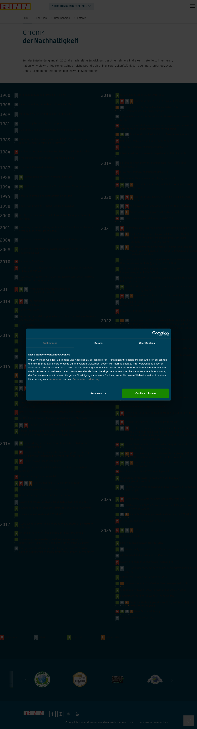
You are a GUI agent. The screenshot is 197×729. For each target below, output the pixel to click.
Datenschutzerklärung (86, 379)
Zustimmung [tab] (50, 343)
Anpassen (98, 393)
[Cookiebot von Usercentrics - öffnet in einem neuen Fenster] (155, 333)
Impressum (56, 379)
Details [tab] (99, 343)
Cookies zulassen (145, 393)
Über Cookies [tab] (147, 343)
